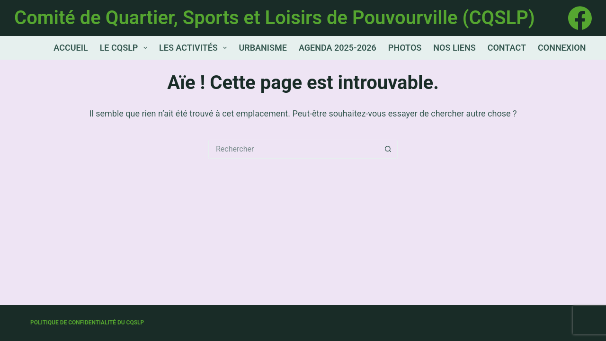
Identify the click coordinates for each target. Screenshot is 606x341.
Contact (507, 48)
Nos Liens (454, 48)
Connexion (562, 48)
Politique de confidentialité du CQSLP (87, 322)
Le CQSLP (125, 48)
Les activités (195, 48)
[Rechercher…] (293, 149)
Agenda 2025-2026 (337, 48)
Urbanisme (263, 48)
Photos (404, 48)
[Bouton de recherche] (388, 149)
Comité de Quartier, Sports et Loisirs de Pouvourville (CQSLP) (274, 18)
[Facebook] (580, 18)
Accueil (70, 48)
